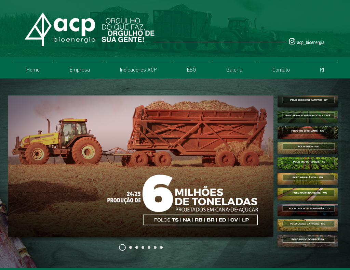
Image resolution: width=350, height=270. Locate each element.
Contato (281, 70)
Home (33, 70)
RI (322, 70)
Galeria (234, 70)
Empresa (80, 70)
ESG (191, 70)
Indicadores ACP (138, 70)
